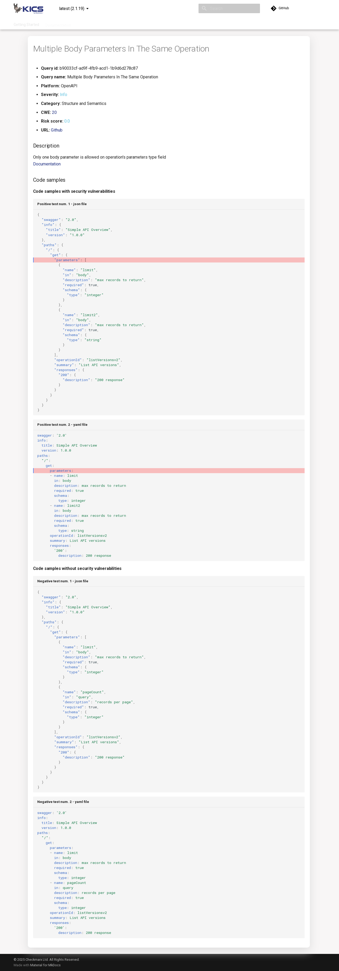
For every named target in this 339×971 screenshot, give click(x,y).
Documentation (58, 23)
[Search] (229, 8)
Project (129, 23)
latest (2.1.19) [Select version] (71, 8)
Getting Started (26, 23)
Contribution (151, 23)
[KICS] (28, 8)
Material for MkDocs (45, 965)
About (199, 23)
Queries (83, 23)
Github (56, 130)
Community (177, 23)
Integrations (107, 23)
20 (54, 112)
